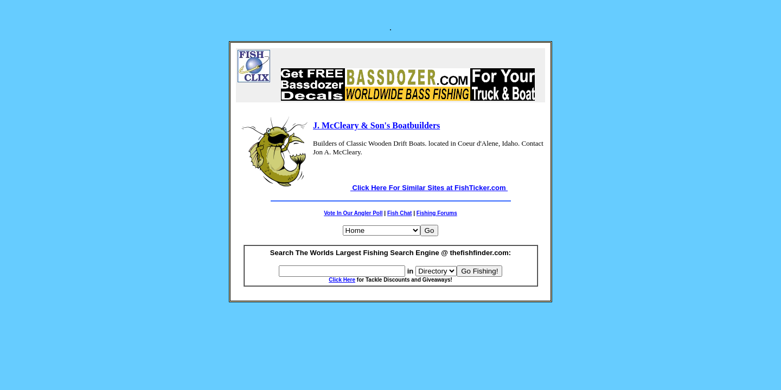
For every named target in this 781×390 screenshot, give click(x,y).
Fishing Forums (437, 213)
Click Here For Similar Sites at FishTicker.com (429, 188)
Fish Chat (399, 213)
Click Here (342, 280)
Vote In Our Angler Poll (353, 213)
